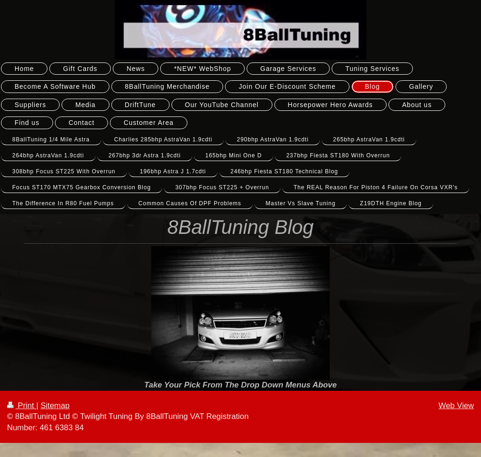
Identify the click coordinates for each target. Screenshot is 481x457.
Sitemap (55, 405)
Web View (456, 405)
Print (21, 405)
